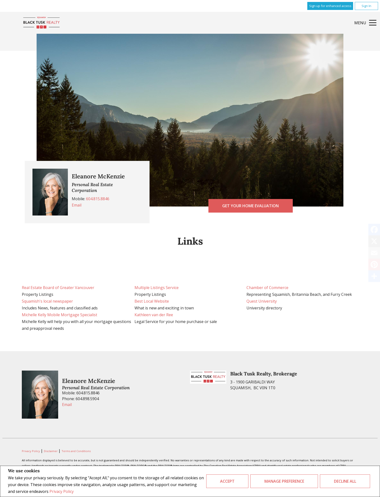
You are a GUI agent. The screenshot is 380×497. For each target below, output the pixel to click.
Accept (227, 481)
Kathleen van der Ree (154, 314)
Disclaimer (51, 451)
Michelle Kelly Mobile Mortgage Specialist (59, 314)
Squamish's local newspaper (47, 301)
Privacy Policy (61, 491)
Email (76, 205)
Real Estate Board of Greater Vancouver (58, 287)
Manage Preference (284, 481)
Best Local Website (152, 301)
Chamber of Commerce (267, 287)
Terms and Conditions (76, 451)
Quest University (261, 301)
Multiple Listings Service (157, 287)
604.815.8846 (97, 198)
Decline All (345, 481)
